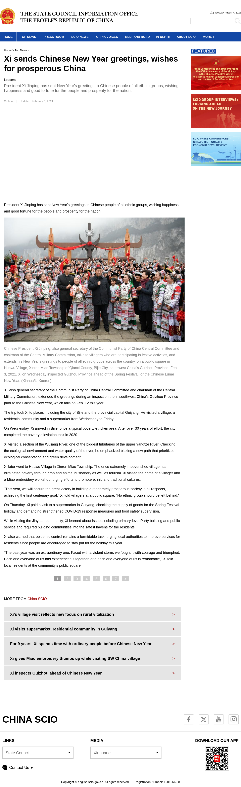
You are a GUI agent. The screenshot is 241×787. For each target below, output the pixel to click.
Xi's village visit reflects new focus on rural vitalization (62, 614)
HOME (8, 36)
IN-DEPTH (163, 36)
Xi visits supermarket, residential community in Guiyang (63, 629)
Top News (21, 50)
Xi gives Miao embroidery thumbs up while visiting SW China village (75, 658)
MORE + (208, 36)
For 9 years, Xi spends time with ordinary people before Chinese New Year (80, 644)
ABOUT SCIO (186, 36)
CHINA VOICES (107, 36)
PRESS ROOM (54, 36)
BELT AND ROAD (137, 36)
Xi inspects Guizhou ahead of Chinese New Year (56, 673)
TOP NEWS (28, 36)
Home (7, 50)
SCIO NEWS (80, 36)
